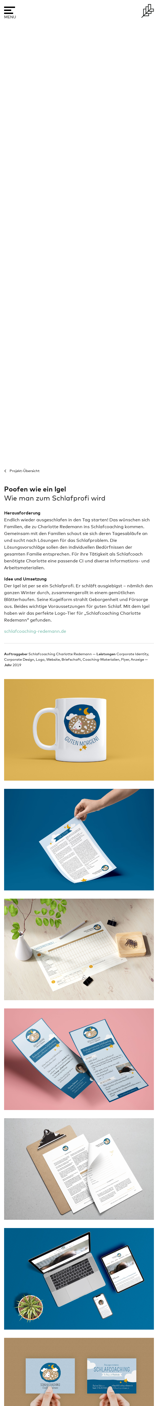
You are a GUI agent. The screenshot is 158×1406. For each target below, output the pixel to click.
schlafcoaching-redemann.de (35, 631)
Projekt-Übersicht (25, 471)
